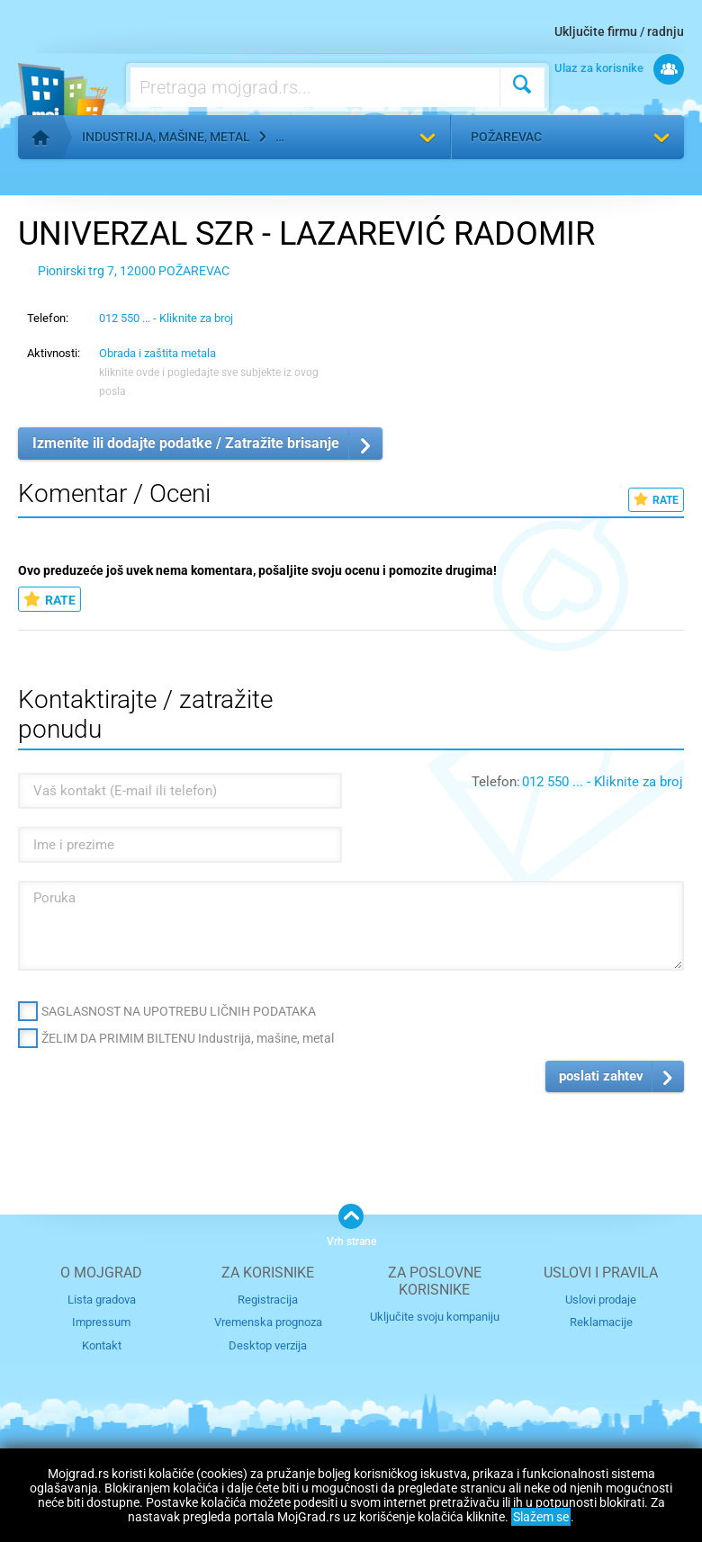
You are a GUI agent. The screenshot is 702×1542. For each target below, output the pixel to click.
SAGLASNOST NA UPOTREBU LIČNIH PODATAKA (178, 1011)
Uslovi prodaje (600, 1299)
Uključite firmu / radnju (619, 31)
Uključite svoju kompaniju (435, 1316)
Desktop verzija (268, 1345)
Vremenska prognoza (268, 1322)
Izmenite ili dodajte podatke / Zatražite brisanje (185, 443)
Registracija (268, 1299)
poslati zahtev (601, 1076)
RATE (656, 500)
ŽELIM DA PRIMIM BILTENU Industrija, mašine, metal (187, 1038)
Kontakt (102, 1345)
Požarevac (506, 137)
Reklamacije (601, 1322)
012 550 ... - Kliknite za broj (166, 318)
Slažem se (541, 1517)
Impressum (101, 1322)
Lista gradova (102, 1299)
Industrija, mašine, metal (166, 137)
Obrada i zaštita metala (157, 353)
